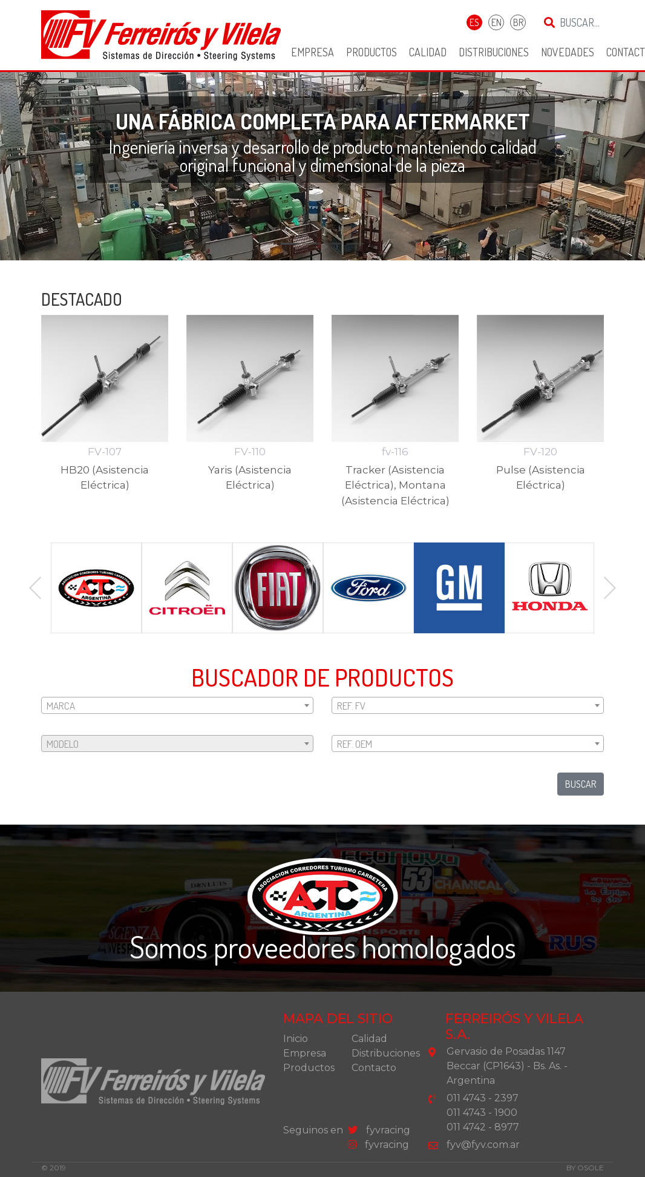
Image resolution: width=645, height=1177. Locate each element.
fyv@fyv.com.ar (483, 1144)
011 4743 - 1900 (482, 1112)
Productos (371, 52)
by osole (585, 1167)
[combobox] (177, 705)
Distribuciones (494, 52)
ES (474, 22)
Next (610, 588)
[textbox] (177, 705)
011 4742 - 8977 (483, 1127)
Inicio (295, 1038)
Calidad (428, 52)
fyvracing (379, 1130)
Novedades (567, 52)
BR (518, 22)
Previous (35, 588)
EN (496, 22)
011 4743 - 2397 (483, 1098)
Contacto (374, 1067)
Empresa (312, 52)
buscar (580, 784)
